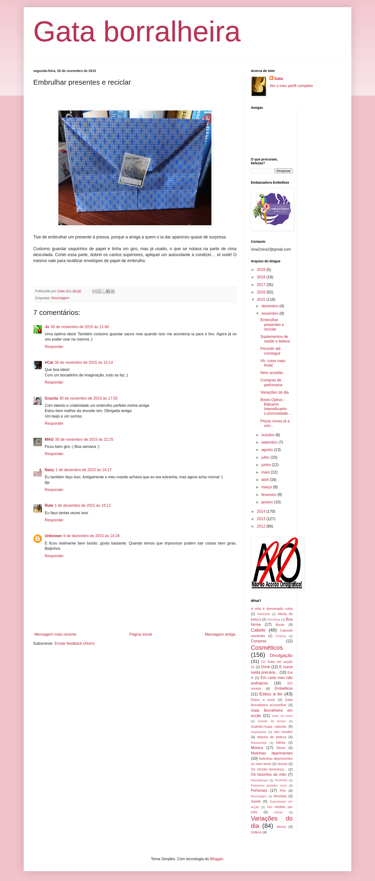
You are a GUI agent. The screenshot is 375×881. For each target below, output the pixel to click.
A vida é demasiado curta (272, 609)
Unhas (278, 812)
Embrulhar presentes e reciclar (272, 324)
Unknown (53, 536)
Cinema (281, 636)
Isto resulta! (283, 732)
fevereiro (269, 495)
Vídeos (256, 832)
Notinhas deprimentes (272, 753)
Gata (278, 79)
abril (265, 480)
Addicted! (263, 614)
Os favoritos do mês (268, 774)
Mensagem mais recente (55, 634)
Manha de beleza (271, 737)
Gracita (51, 398)
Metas (280, 742)
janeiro (267, 502)
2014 (261, 511)
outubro (268, 435)
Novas (282, 764)
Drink (265, 667)
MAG (49, 439)
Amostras (273, 619)
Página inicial (140, 634)
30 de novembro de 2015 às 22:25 (84, 439)
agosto (267, 450)
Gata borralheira (137, 31)
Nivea (280, 748)
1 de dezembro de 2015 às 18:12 (83, 505)
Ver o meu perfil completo (291, 86)
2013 (261, 519)
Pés (283, 791)
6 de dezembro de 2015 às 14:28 (91, 536)
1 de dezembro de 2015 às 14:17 (83, 470)
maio (266, 472)
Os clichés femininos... (269, 769)
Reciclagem (60, 298)
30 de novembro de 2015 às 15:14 (84, 362)
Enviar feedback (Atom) (75, 643)
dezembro (270, 306)
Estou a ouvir (263, 700)
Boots (280, 625)
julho (265, 457)
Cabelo (258, 630)
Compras (258, 641)
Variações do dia (274, 392)
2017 (261, 285)
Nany (49, 470)
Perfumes (259, 790)
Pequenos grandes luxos (269, 785)
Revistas (280, 796)
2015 (261, 299)
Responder (54, 347)
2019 (261, 270)
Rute (49, 505)
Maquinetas (259, 742)
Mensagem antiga (220, 634)
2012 (261, 526)
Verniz (281, 827)
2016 (261, 292)
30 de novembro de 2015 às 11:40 (80, 327)
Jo (47, 327)
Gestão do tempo (272, 721)
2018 (261, 277)
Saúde (256, 801)
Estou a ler (271, 693)
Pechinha (281, 780)
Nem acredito (271, 373)
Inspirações (258, 732)
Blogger (216, 859)
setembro (269, 442)
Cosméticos (267, 647)
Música (257, 748)
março (267, 487)
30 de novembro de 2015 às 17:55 (88, 398)
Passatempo (259, 780)
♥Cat (49, 362)
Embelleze (284, 688)
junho (266, 465)
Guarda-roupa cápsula (268, 726)
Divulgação (281, 655)
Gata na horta (282, 716)
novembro (270, 313)
